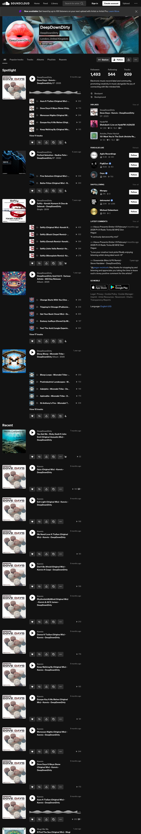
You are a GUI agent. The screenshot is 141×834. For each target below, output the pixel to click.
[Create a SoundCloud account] (111, 3)
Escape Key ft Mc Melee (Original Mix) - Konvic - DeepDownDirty (70, 122)
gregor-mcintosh (100, 267)
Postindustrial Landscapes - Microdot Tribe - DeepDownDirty (68, 381)
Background (98, 97)
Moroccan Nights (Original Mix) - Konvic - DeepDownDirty (67, 115)
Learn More (114, 11)
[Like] (32, 142)
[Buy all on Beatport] (65, 341)
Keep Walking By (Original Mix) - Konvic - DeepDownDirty (66, 129)
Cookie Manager (125, 294)
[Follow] (118, 59)
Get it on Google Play (119, 287)
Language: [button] (100, 306)
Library (54, 3)
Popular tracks (16, 59)
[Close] (136, 11)
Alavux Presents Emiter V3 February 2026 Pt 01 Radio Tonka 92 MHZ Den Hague (108, 229)
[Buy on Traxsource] (65, 457)
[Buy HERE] (65, 142)
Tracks (30, 59)
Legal (92, 294)
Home (37, 3)
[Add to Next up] (60, 142)
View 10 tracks (36, 409)
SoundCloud (15, 3)
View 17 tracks (36, 334)
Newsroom (120, 297)
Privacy (100, 294)
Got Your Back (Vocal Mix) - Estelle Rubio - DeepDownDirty (67, 314)
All (5, 59)
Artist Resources (106, 297)
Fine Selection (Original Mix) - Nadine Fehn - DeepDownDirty (68, 176)
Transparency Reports (100, 299)
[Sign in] (95, 3)
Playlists (51, 59)
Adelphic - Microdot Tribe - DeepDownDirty (60, 389)
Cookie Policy (111, 294)
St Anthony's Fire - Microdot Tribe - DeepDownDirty (64, 403)
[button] (136, 3)
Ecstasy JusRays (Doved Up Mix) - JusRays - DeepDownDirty (68, 321)
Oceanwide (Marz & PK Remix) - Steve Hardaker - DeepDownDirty (106, 262)
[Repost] (39, 142)
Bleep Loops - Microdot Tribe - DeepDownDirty (61, 374)
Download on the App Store (99, 287)
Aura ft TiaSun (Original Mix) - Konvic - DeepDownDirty (65, 101)
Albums (40, 59)
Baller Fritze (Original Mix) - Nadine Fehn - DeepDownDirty (67, 183)
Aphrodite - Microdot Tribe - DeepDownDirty (60, 396)
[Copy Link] (53, 142)
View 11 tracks (36, 135)
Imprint (93, 297)
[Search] (74, 3)
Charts (129, 297)
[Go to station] (103, 59)
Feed (45, 3)
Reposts (63, 59)
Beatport (96, 93)
